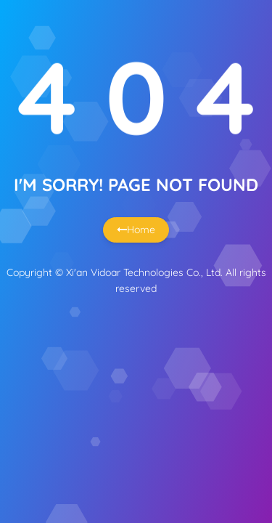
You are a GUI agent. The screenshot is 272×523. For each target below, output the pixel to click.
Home (136, 229)
